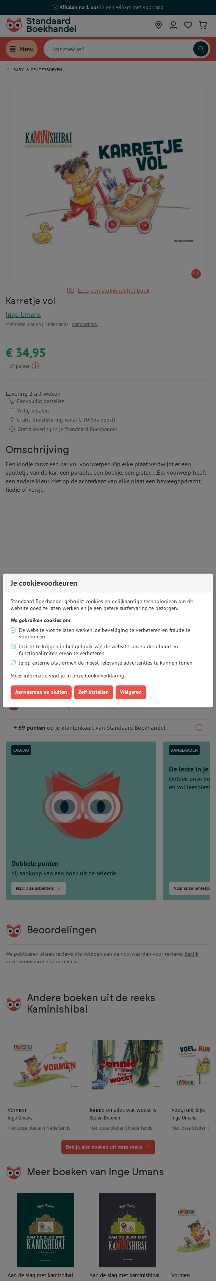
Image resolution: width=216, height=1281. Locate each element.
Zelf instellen (93, 691)
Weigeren (131, 691)
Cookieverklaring (104, 675)
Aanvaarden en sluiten (41, 691)
